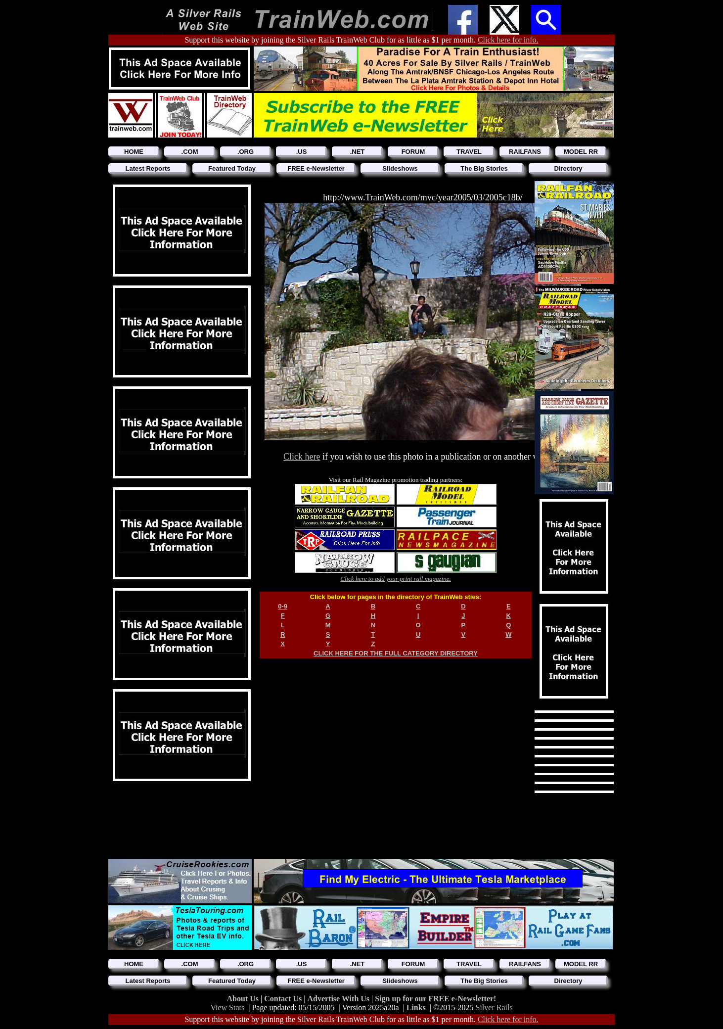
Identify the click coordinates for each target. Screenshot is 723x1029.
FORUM (413, 151)
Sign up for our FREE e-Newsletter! (435, 998)
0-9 (282, 606)
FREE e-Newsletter (316, 168)
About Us (244, 998)
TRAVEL (469, 151)
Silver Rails (494, 1007)
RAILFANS (525, 151)
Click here (301, 457)
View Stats (227, 1007)
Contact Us (284, 998)
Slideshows (400, 168)
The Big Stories (483, 168)
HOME (133, 151)
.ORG (245, 151)
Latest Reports (147, 168)
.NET (357, 151)
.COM (189, 151)
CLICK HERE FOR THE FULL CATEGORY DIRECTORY (396, 653)
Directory (568, 168)
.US (301, 151)
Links (416, 1007)
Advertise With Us (339, 998)
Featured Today (232, 168)
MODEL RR (581, 151)
